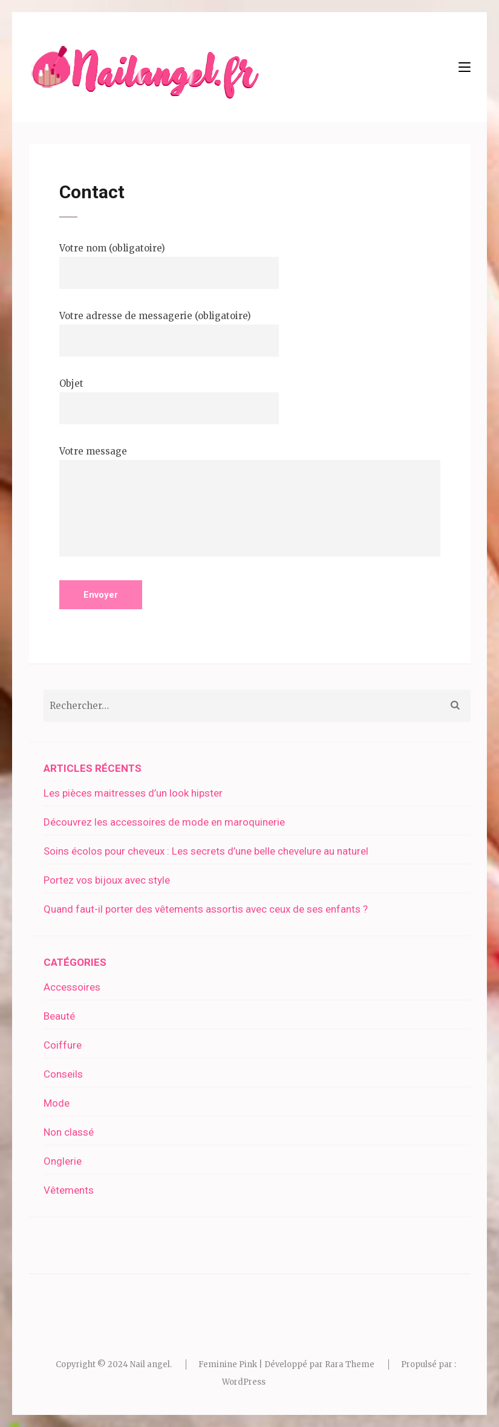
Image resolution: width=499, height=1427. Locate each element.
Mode (57, 1103)
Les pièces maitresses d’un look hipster (133, 793)
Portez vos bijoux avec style (107, 880)
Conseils (63, 1074)
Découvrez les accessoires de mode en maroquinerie (164, 822)
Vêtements (69, 1190)
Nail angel (150, 1364)
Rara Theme (349, 1364)
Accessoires (72, 987)
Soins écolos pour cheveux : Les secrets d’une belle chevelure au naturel (206, 851)
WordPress (244, 1382)
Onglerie (63, 1161)
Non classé (69, 1132)
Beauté (59, 1016)
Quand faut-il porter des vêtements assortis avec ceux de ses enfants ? (206, 909)
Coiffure (63, 1045)
